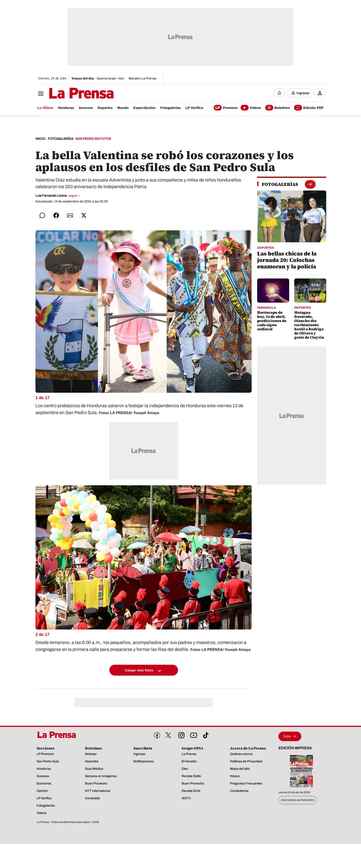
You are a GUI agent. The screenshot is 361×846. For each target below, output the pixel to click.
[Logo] (70, 94)
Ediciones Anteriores (297, 800)
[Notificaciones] (279, 93)
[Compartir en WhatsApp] (42, 215)
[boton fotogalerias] (310, 185)
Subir (290, 736)
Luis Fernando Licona (57, 196)
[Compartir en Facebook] (56, 215)
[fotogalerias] (280, 185)
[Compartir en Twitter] (83, 215)
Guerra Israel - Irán (110, 78)
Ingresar (303, 93)
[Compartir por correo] (70, 215)
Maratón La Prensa (142, 78)
